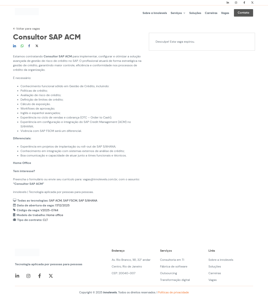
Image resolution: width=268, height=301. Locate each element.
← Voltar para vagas (26, 29)
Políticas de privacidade (173, 292)
